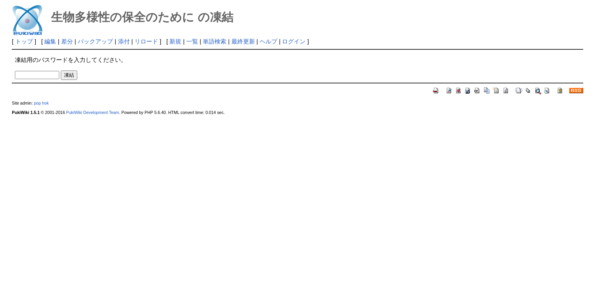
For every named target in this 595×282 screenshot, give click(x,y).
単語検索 (214, 41)
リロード (146, 41)
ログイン (294, 41)
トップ (24, 41)
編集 (50, 41)
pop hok (41, 103)
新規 (175, 41)
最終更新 (243, 41)
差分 (67, 41)
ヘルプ (268, 41)
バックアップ (95, 41)
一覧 (192, 41)
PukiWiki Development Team (92, 112)
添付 (124, 41)
